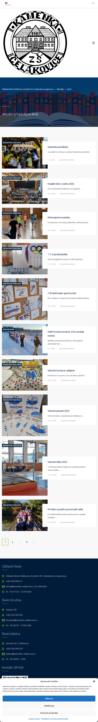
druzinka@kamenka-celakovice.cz (22, 620)
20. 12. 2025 (52, 380)
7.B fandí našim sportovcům (62, 293)
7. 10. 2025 (52, 522)
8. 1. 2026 (51, 348)
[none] (9, 4)
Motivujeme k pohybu (59, 217)
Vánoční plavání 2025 (58, 411)
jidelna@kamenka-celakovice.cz (21, 654)
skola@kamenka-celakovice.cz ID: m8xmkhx (26, 586)
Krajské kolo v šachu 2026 (61, 183)
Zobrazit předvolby (49, 713)
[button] (94, 681)
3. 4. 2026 (51, 160)
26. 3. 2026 (52, 193)
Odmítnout (49, 706)
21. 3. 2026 (52, 230)
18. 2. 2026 (52, 306)
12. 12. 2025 (52, 475)
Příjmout (49, 698)
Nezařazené (8, 329)
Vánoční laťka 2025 (57, 462)
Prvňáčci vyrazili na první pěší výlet (65, 509)
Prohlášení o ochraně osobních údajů (54, 719)
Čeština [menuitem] (8, 5)
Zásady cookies (34, 719)
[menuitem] (9, 4)
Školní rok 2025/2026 (12, 143)
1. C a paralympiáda (57, 254)
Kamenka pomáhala (58, 147)
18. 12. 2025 (52, 421)
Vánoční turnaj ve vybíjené (61, 370)
